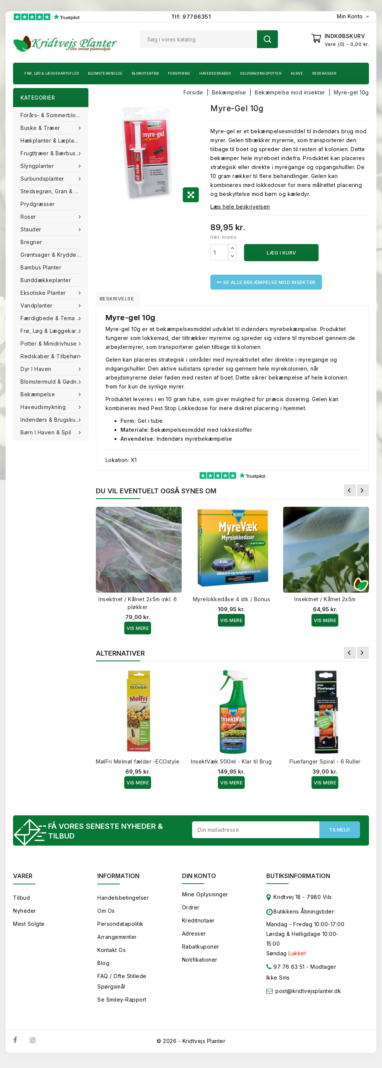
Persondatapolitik (120, 928)
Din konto (199, 880)
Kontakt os (111, 954)
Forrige (350, 493)
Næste (363, 493)
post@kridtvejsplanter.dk (308, 995)
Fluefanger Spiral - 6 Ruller (325, 764)
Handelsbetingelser (123, 902)
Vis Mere (137, 631)
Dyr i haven (37, 369)
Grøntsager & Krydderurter (54, 255)
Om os (106, 915)
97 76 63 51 (285, 972)
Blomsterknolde (105, 73)
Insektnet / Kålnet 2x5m (325, 602)
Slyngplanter (38, 166)
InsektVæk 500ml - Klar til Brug (231, 764)
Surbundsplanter (43, 178)
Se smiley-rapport (122, 1003)
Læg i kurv (281, 253)
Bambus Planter (41, 267)
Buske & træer (41, 128)
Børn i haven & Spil (47, 432)
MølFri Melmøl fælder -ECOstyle (137, 764)
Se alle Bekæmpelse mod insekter (266, 282)
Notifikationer (199, 964)
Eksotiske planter (44, 293)
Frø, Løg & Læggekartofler (51, 73)
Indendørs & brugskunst (53, 419)
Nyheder (24, 915)
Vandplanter (37, 305)
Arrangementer (117, 941)
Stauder (32, 229)
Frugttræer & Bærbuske (52, 153)
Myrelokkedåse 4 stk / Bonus (231, 602)
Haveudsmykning (44, 407)
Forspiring (179, 73)
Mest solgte (29, 928)
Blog (103, 967)
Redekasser (324, 73)
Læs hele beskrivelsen (240, 206)
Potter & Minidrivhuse (49, 343)
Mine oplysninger (205, 898)
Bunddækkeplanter (46, 280)
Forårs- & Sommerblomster (54, 115)
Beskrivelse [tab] (122, 300)
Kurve (297, 73)
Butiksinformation (298, 880)
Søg (267, 39)
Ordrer (191, 911)
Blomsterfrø (145, 73)
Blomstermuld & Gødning (54, 381)
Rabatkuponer (200, 950)
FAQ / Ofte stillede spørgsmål (122, 985)
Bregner (31, 242)
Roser (29, 216)
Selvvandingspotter (260, 73)
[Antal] (219, 252)
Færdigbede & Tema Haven (54, 318)
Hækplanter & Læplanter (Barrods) (54, 140)
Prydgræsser (38, 204)
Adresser (194, 937)
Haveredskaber (215, 73)
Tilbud (21, 902)
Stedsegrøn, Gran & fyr (51, 191)
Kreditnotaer (198, 924)
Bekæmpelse (39, 394)
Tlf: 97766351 (191, 16)
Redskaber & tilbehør (51, 356)
